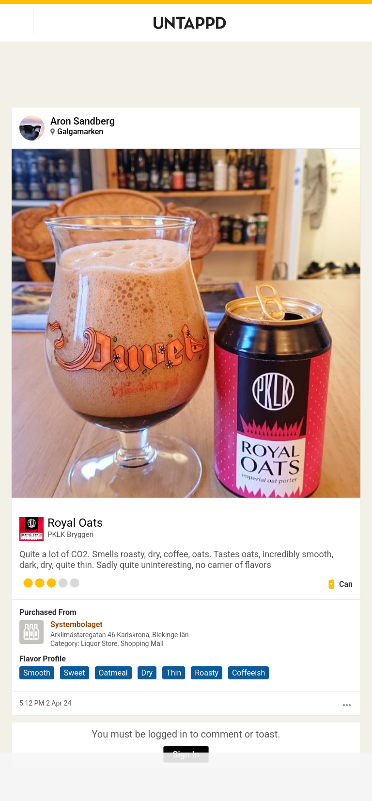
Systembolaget (76, 624)
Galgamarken (80, 131)
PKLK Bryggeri (70, 534)
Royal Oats (75, 523)
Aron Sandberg (82, 121)
